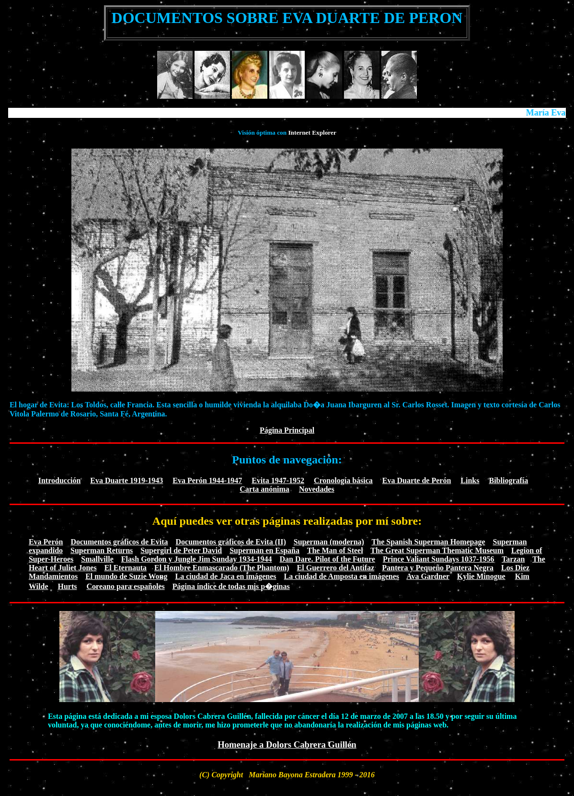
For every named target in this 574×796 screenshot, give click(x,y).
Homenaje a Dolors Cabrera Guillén (287, 744)
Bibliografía (508, 480)
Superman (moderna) (329, 542)
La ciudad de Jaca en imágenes (225, 576)
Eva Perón (46, 542)
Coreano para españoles (126, 586)
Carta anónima (264, 489)
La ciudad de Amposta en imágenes (341, 576)
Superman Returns (101, 550)
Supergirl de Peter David (181, 550)
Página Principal (287, 430)
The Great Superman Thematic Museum (437, 550)
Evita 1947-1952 (278, 480)
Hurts (67, 586)
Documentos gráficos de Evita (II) (231, 542)
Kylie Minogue (481, 576)
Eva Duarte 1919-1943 (126, 480)
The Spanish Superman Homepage (428, 542)
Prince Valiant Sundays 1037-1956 (438, 559)
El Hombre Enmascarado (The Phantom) (221, 568)
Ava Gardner (427, 576)
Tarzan (513, 559)
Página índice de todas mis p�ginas (231, 586)
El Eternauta (125, 568)
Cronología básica (343, 480)
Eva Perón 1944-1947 (207, 480)
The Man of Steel (335, 550)
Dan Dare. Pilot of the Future (327, 559)
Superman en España (264, 550)
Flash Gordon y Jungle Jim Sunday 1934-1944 (196, 559)
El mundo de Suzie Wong (126, 576)
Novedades (316, 489)
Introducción (59, 480)
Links (469, 480)
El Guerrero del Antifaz (336, 568)
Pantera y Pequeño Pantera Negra (438, 568)
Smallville (97, 559)
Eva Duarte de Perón (416, 480)
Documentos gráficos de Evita (119, 542)
